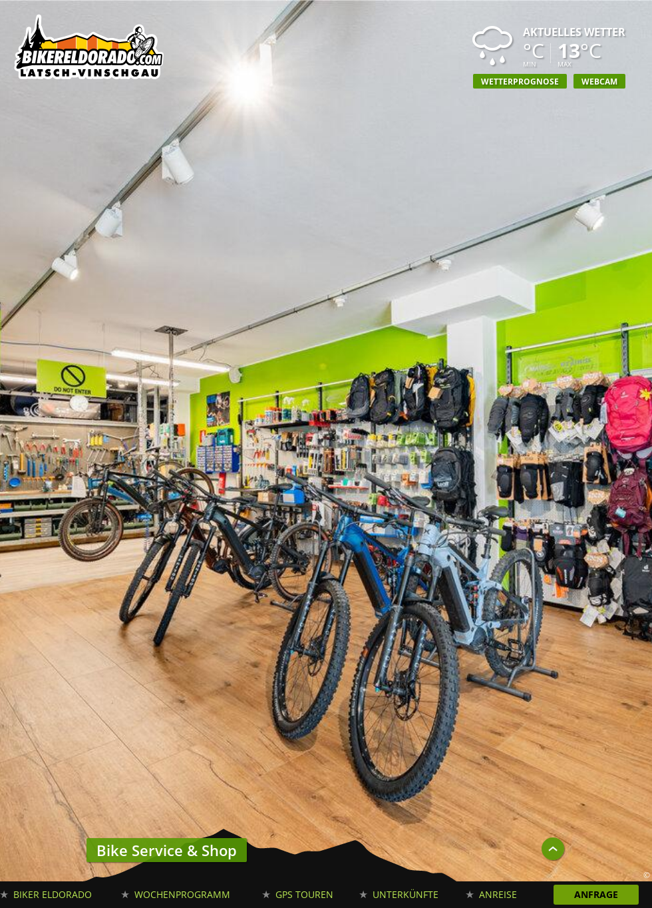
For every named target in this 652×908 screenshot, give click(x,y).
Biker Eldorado (52, 894)
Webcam (599, 81)
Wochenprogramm (182, 894)
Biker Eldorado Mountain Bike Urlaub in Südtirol (90, 50)
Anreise (498, 894)
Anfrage (596, 894)
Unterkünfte (405, 894)
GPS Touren (304, 894)
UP (553, 848)
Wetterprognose (520, 81)
